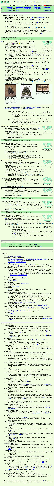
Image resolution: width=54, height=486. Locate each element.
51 (37, 22)
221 (43, 467)
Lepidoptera (23, 1)
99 (41, 466)
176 (43, 462)
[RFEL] (34, 24)
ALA (23, 30)
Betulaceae (29, 107)
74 (46, 335)
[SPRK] (44, 79)
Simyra (17, 8)
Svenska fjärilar (12, 311)
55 (39, 222)
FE (39, 30)
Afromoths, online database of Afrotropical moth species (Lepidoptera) (28, 259)
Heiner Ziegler (10, 83)
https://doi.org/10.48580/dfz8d (18, 275)
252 (9, 469)
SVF (22, 83)
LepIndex (17, 27)
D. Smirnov (24, 99)
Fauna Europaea (12, 280)
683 (15, 233)
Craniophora (27, 7)
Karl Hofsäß (15, 286)
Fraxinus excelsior (15, 107)
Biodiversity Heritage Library (16, 265)
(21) (46, 227)
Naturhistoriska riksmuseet (24, 311)
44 (26, 466)
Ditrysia (30, 1)
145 (50, 335)
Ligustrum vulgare (28, 108)
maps (47, 51)
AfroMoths (23, 27)
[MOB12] (46, 22)
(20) (12, 332)
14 (14, 168)
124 (7, 223)
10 (20, 163)
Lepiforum (10, 289)
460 (47, 69)
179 (37, 54)
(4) (43, 339)
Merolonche (9, 7)
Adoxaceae (8, 108)
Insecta (16, 1)
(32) (47, 348)
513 (24, 398)
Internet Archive (33, 265)
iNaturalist (33, 27)
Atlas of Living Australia (14, 256)
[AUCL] (12, 27)
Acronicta (10, 8)
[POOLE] (41, 22)
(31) (39, 348)
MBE (17, 83)
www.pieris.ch (25, 283)
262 (33, 17)
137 (44, 397)
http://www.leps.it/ (43, 305)
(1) (45, 24)
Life (12, 1)
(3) (37, 339)
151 (15, 467)
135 (50, 466)
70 (19, 47)
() (37, 7)
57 (32, 51)
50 (43, 58)
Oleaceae (15, 108)
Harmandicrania (19, 7)
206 (34, 467)
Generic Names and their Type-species (39, 308)
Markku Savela (46, 480)
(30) (39, 128)
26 (42, 335)
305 (27, 469)
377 (11, 398)
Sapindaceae (37, 107)
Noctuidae (45, 1)
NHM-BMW (12, 26)
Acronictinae (4, 4)
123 (27, 381)
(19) (47, 331)
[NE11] (8, 24)
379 (14, 439)
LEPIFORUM (49, 82)
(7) (40, 73)
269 (16, 336)
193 (11, 336)
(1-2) (41, 413)
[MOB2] (26, 30)
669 (9, 449)
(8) (39, 69)
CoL (27, 27)
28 (31, 20)
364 (6, 218)
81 (36, 244)
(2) (28, 31)
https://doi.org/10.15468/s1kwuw (17, 262)
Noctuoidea (37, 1)
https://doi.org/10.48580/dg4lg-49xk (25, 302)
